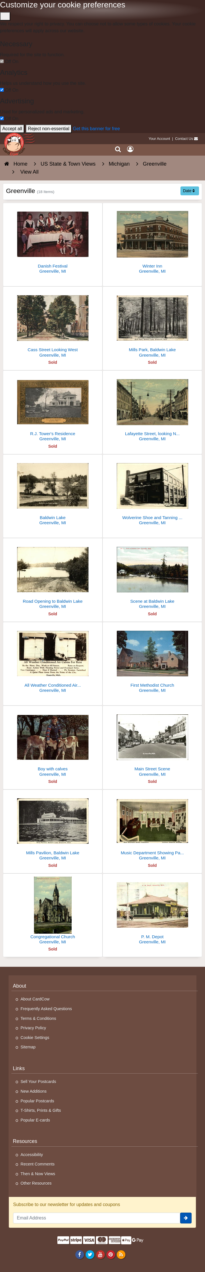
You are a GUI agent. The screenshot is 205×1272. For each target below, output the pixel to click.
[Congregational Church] (52, 911)
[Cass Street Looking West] (52, 324)
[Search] (118, 149)
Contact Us (184, 138)
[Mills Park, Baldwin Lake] (152, 324)
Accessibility (32, 1154)
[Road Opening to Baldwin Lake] (52, 575)
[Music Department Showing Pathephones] (152, 827)
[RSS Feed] (121, 1254)
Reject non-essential (48, 128)
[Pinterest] (111, 1254)
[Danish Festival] (52, 240)
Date (189, 190)
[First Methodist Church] (152, 659)
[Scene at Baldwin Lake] (152, 575)
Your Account (159, 138)
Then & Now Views (38, 1173)
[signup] (186, 1218)
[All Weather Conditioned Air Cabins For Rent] (52, 659)
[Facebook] (80, 1254)
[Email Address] (96, 1218)
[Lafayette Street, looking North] (152, 408)
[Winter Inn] (152, 240)
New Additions (34, 1091)
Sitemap (28, 1047)
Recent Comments (38, 1164)
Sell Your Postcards (38, 1081)
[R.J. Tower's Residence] (52, 408)
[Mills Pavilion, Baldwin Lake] (52, 827)
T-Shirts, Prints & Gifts (41, 1110)
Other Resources (36, 1183)
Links (19, 1068)
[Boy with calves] (52, 743)
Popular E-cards (35, 1120)
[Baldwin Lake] (52, 492)
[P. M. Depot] (152, 911)
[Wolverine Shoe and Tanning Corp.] (152, 492)
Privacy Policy (33, 1028)
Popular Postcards (37, 1101)
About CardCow (35, 999)
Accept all (12, 128)
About (19, 986)
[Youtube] (100, 1254)
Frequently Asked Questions (46, 1008)
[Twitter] (90, 1254)
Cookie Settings (35, 1037)
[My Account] (130, 149)
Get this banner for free (96, 128)
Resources (25, 1141)
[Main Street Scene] (152, 743)
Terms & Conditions (38, 1018)
